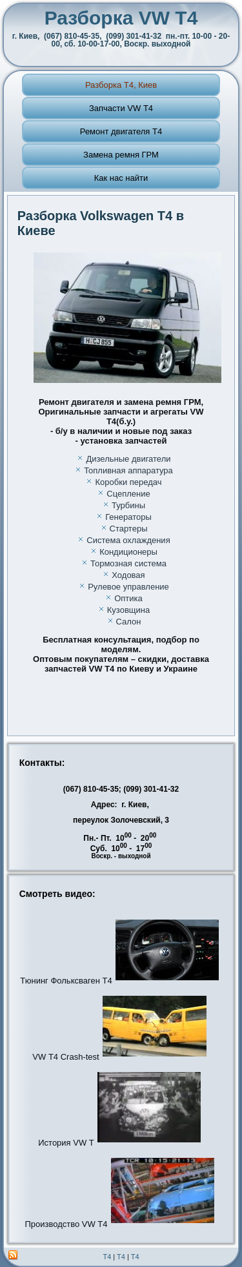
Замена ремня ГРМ (121, 155)
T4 (107, 1257)
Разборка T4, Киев (121, 85)
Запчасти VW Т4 (121, 108)
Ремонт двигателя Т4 (121, 131)
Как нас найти (121, 178)
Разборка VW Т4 (121, 17)
